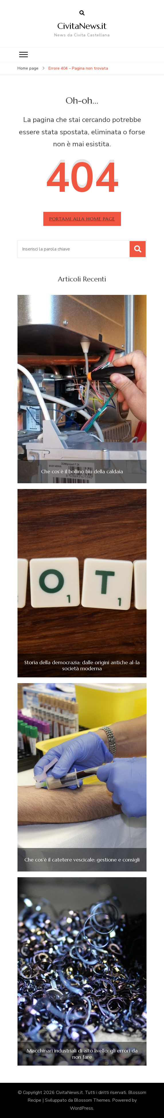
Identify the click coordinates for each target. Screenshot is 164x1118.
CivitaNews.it (82, 26)
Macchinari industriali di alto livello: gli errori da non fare (82, 1054)
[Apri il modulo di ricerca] (82, 13)
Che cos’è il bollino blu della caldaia (82, 471)
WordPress (81, 1108)
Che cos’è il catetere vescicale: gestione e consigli (82, 860)
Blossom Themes (92, 1100)
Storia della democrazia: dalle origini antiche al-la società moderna (82, 665)
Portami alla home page (82, 219)
